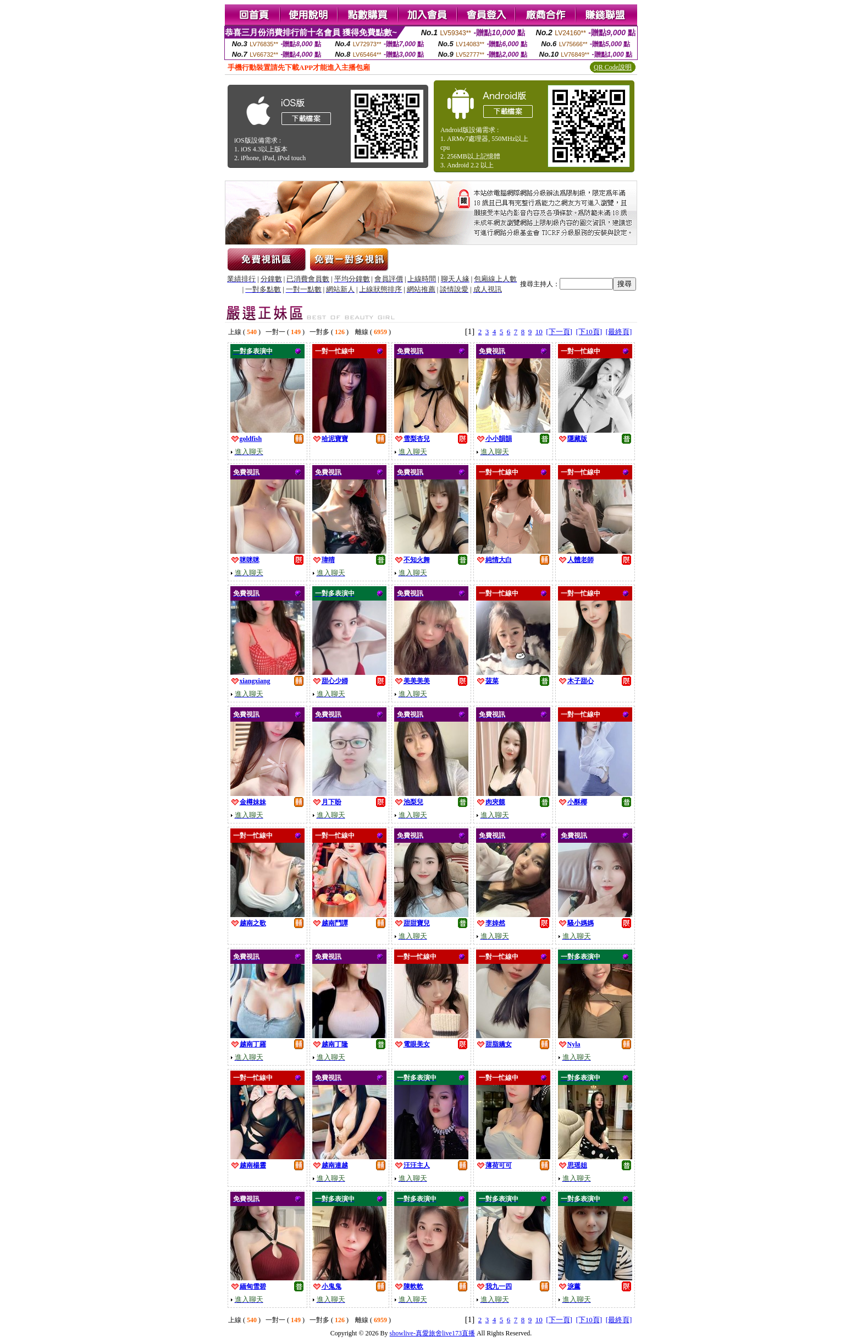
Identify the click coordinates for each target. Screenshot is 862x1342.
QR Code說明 (613, 67)
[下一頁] (559, 332)
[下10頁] (589, 332)
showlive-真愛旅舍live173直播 (432, 1333)
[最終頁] (619, 332)
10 (539, 332)
